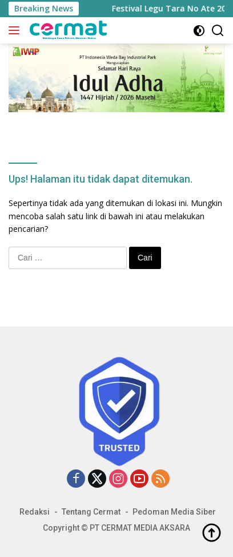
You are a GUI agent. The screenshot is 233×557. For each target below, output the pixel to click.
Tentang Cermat (91, 511)
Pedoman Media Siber (174, 511)
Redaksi (34, 511)
